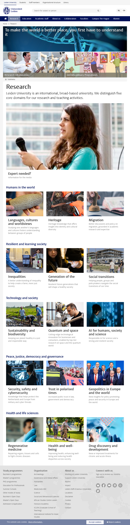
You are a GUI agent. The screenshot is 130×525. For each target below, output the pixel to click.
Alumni (116, 18)
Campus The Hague (100, 18)
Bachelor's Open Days (11, 496)
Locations (68, 493)
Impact (67, 485)
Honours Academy (41, 504)
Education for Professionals (13, 485)
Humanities (38, 481)
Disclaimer (69, 496)
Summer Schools (9, 489)
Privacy (68, 504)
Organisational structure (51, 2)
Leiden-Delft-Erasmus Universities (78, 489)
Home (5, 24)
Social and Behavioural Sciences (46, 496)
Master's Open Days (11, 500)
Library (65, 2)
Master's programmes (11, 478)
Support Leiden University (75, 478)
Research (14, 18)
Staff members (34, 2)
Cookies (68, 500)
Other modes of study (11, 493)
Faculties (84, 18)
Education (26, 18)
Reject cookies (115, 522)
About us (56, 18)
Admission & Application (12, 504)
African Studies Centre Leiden (45, 500)
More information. (35, 522)
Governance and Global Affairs (46, 478)
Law (35, 485)
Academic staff (41, 18)
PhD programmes (10, 481)
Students (22, 2)
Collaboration (70, 18)
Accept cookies (95, 522)
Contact (68, 508)
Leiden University (10, 2)
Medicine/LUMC (40, 489)
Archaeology (39, 474)
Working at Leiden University (76, 474)
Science (37, 493)
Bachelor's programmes (12, 474)
